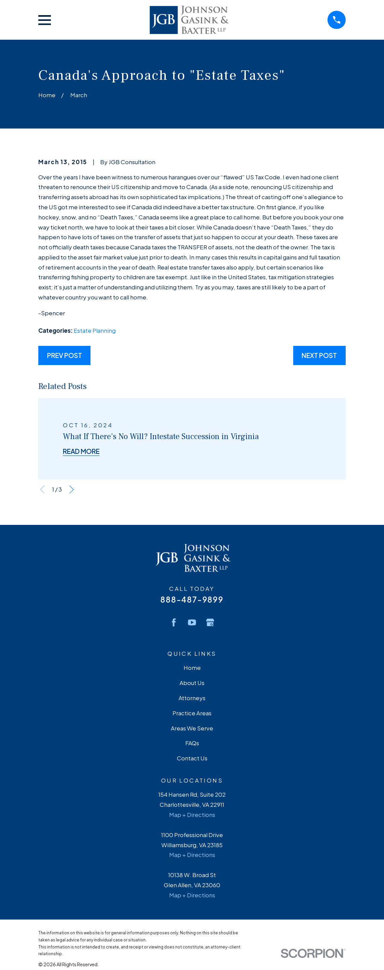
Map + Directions (192, 814)
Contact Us (192, 758)
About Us (192, 682)
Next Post (319, 355)
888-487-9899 (192, 599)
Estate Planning (95, 330)
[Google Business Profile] (210, 622)
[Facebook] (174, 622)
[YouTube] (192, 622)
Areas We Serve (192, 728)
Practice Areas (192, 713)
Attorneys (192, 698)
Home (192, 667)
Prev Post (64, 355)
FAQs (192, 743)
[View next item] (72, 490)
